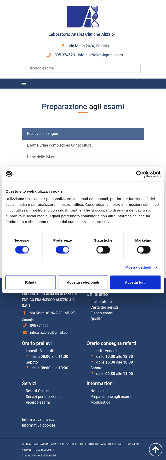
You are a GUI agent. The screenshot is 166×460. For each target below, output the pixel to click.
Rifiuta (30, 282)
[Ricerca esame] (83, 68)
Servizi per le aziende (44, 396)
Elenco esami (102, 313)
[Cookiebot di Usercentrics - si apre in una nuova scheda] (139, 174)
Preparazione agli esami (111, 396)
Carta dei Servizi (104, 307)
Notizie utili (100, 391)
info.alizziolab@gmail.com (100, 55)
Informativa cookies (39, 425)
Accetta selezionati (83, 282)
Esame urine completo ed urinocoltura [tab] (59, 145)
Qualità (97, 319)
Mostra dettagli (138, 267)
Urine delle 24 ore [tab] (42, 157)
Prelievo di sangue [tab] (42, 133)
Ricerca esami (38, 402)
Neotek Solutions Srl (44, 455)
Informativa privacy (38, 419)
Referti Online (37, 391)
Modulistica (100, 402)
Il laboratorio (101, 301)
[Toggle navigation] (23, 83)
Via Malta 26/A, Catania (89, 46)
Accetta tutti (135, 282)
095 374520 (65, 55)
